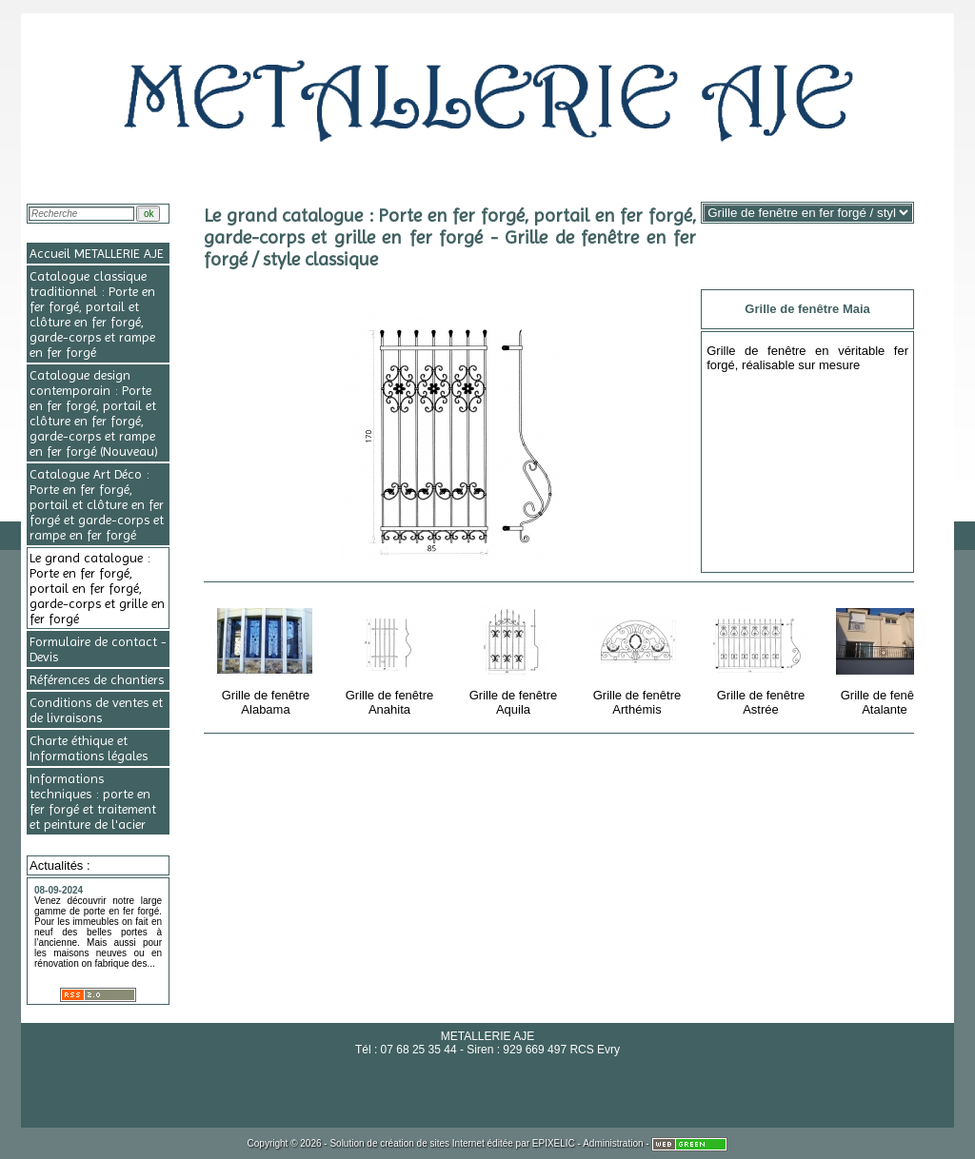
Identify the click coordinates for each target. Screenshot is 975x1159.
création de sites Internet (432, 1143)
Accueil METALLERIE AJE (97, 253)
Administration (613, 1143)
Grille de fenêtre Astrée (762, 657)
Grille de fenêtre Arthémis (638, 657)
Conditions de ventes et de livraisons (96, 710)
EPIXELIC (553, 1143)
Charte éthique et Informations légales (89, 748)
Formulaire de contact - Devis (98, 649)
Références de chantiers (97, 679)
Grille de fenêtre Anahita (391, 657)
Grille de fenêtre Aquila (514, 657)
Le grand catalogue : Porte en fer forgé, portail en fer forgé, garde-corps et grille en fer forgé (97, 588)
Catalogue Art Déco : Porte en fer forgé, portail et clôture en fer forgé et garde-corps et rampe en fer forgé (97, 504)
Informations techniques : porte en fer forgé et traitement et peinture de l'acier (93, 801)
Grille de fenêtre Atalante (886, 657)
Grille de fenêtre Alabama (267, 657)
